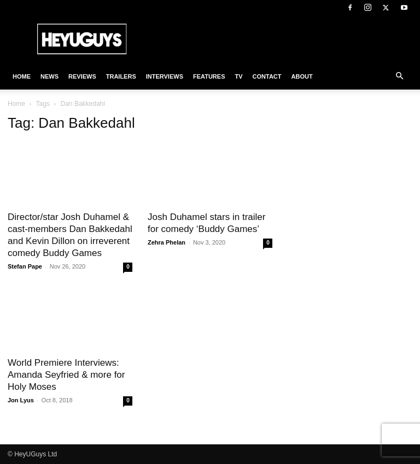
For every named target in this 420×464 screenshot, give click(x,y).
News (49, 76)
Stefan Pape (25, 266)
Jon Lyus (21, 400)
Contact (267, 76)
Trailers (121, 76)
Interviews (164, 76)
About (302, 76)
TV (238, 76)
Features (209, 76)
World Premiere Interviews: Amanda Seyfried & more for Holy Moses (66, 375)
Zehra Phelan (166, 242)
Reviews (82, 76)
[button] (399, 76)
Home (22, 76)
